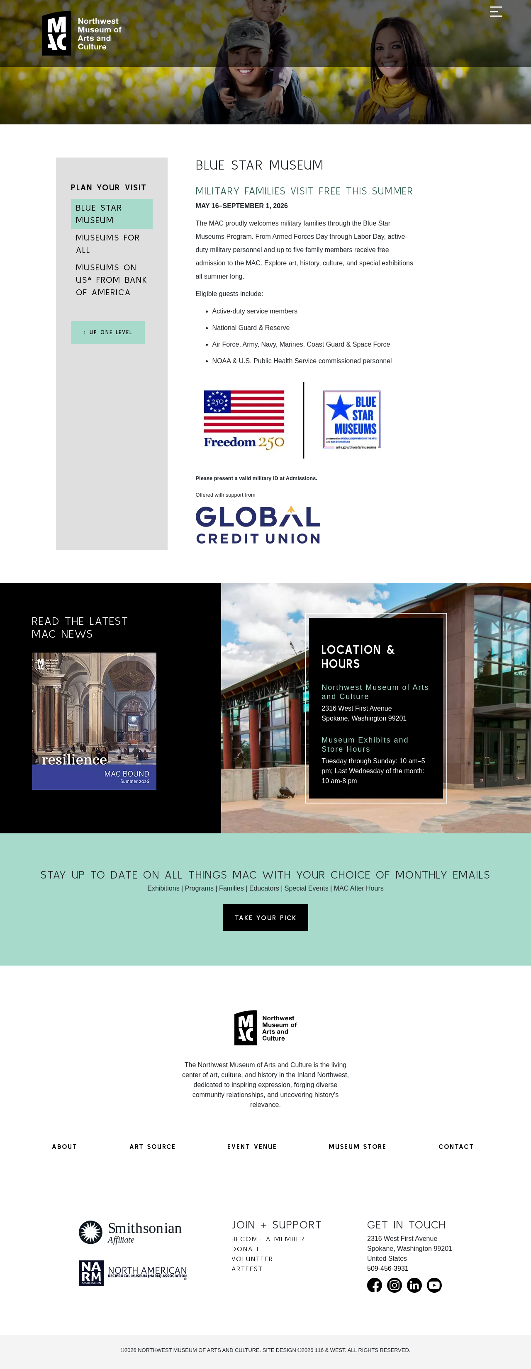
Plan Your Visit (109, 187)
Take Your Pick (266, 917)
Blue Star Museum (99, 214)
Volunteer (252, 1258)
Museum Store (358, 1146)
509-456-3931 (388, 1268)
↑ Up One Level (107, 332)
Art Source (152, 1146)
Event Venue (252, 1146)
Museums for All (108, 244)
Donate (246, 1248)
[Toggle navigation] (496, 34)
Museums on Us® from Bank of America (112, 279)
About (65, 1146)
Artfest (247, 1268)
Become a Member (268, 1239)
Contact (456, 1146)
